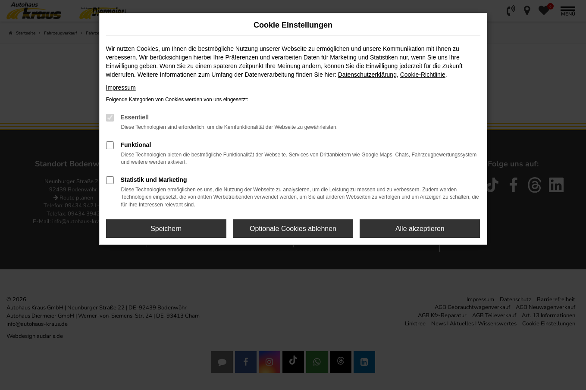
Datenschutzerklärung (367, 74)
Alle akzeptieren (420, 228)
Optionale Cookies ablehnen (293, 228)
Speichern (166, 228)
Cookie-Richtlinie (422, 74)
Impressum (121, 87)
